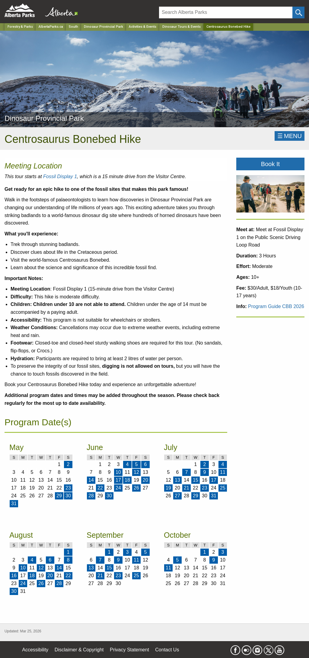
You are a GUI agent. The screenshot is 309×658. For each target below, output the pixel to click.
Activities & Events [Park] (142, 27)
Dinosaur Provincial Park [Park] (103, 27)
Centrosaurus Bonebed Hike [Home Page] (228, 27)
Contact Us (167, 649)
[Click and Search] (298, 12)
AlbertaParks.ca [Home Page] (51, 27)
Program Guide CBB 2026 (276, 306)
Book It (270, 164)
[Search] (225, 12)
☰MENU (289, 136)
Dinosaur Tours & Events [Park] (181, 27)
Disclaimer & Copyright (79, 649)
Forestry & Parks (20, 27)
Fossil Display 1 (60, 176)
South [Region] (73, 27)
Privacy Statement (129, 649)
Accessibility (35, 649)
